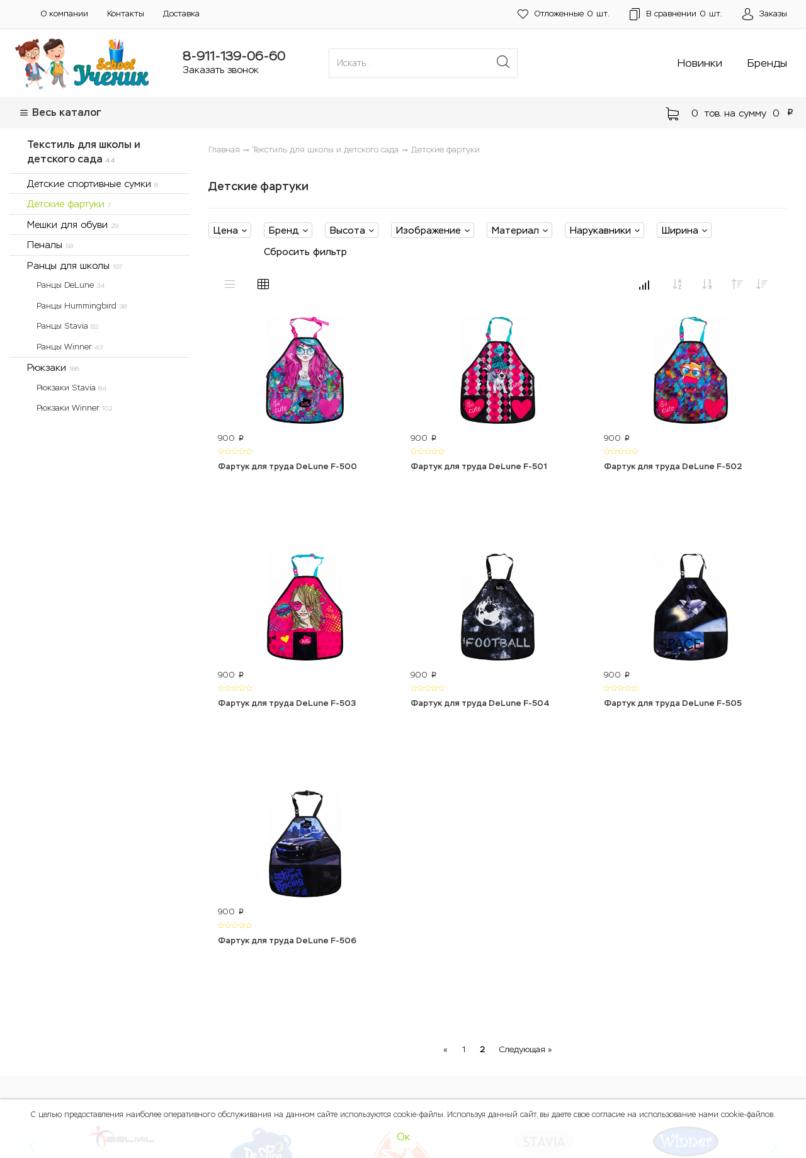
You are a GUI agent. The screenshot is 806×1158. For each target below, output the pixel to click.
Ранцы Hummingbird (82, 305)
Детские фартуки (69, 204)
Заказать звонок (221, 70)
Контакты (125, 13)
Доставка (181, 13)
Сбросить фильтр (305, 252)
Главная (224, 149)
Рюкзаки (53, 367)
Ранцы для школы (75, 265)
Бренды (767, 63)
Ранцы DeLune (71, 285)
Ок (403, 1137)
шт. (564, 14)
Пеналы (50, 245)
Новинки (700, 63)
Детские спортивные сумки (92, 184)
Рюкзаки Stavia (71, 387)
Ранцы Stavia (67, 326)
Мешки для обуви (72, 224)
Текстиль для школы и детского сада (83, 152)
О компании (64, 13)
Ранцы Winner (70, 346)
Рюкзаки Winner (74, 407)
